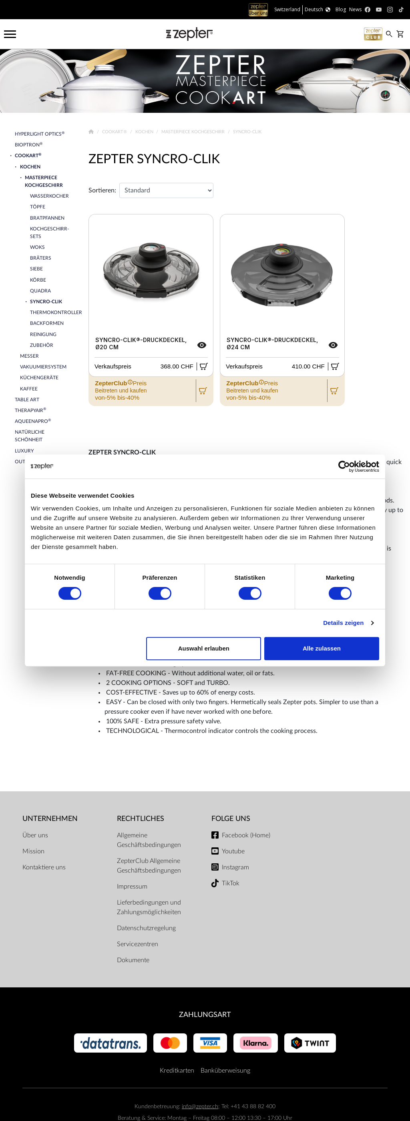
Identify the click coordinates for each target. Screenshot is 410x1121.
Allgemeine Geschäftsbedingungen (149, 840)
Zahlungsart (205, 1014)
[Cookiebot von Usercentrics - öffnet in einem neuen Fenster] (344, 466)
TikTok (230, 883)
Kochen (145, 132)
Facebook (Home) (246, 835)
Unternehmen (50, 818)
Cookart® (115, 132)
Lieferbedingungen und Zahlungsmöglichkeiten (149, 907)
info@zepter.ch (200, 1106)
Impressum (132, 886)
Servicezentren (137, 944)
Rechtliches (140, 818)
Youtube (233, 851)
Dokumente (133, 960)
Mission (33, 851)
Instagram (235, 867)
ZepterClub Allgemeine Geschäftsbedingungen (149, 866)
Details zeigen (343, 622)
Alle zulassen (322, 648)
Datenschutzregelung (146, 928)
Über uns (35, 835)
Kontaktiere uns (44, 867)
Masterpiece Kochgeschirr (193, 132)
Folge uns (230, 818)
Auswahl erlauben (203, 648)
